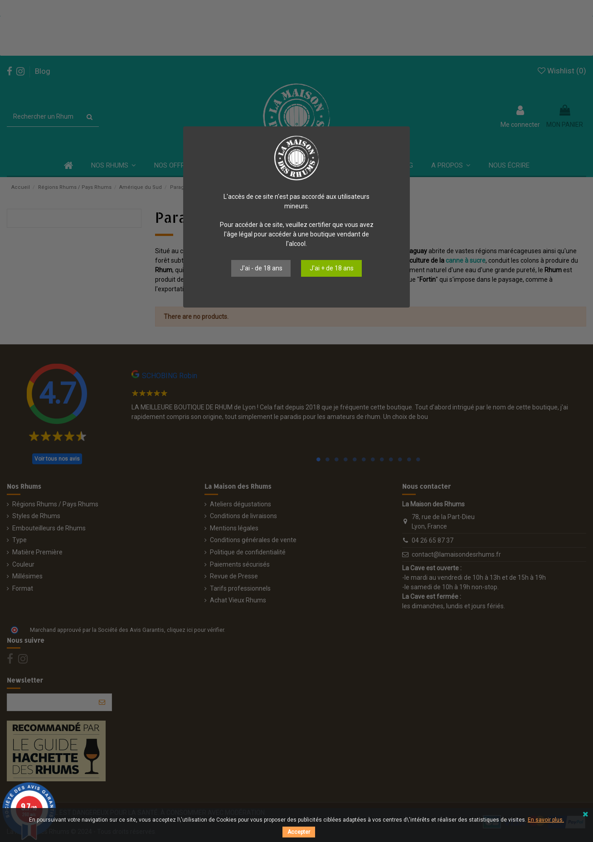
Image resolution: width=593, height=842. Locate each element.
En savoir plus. (546, 820)
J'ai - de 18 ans (261, 268)
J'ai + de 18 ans (332, 268)
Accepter (298, 832)
